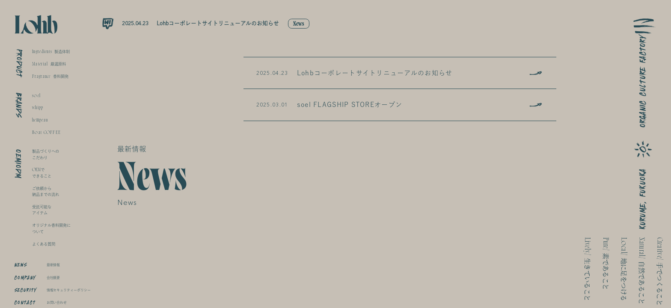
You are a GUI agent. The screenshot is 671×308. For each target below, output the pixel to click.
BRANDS (18, 105)
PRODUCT (19, 63)
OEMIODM (18, 163)
